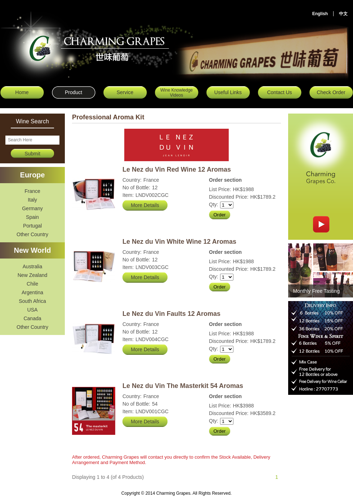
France (32, 191)
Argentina (32, 292)
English (320, 13)
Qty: (213, 204)
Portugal (32, 226)
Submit (32, 153)
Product (73, 92)
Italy (32, 200)
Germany (32, 208)
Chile (32, 284)
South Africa (32, 301)
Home (21, 92)
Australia (32, 266)
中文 (343, 13)
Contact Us (279, 92)
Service (125, 92)
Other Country (32, 234)
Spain (32, 217)
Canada (32, 318)
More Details (145, 205)
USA (32, 310)
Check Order (331, 92)
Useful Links (228, 92)
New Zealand (33, 275)
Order (219, 214)
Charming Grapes (102, 45)
